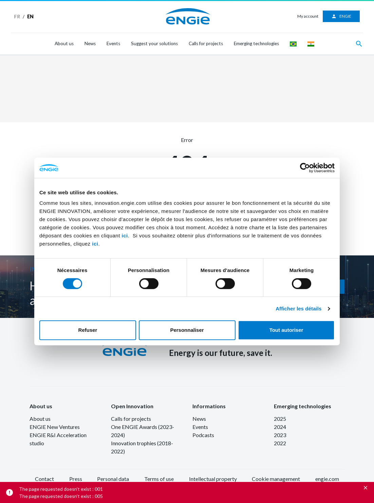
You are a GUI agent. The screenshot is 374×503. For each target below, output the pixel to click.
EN (30, 16)
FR (17, 16)
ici (125, 235)
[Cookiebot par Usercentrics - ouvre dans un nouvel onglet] (305, 168)
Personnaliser (187, 330)
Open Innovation (132, 406)
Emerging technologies (256, 43)
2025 (280, 418)
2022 (280, 443)
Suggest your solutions (154, 43)
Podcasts (203, 435)
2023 (280, 435)
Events (113, 43)
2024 (280, 427)
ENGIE (341, 16)
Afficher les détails (298, 308)
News (90, 43)
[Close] (365, 487)
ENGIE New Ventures (55, 427)
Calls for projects (206, 43)
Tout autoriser (286, 330)
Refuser (87, 330)
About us (64, 43)
